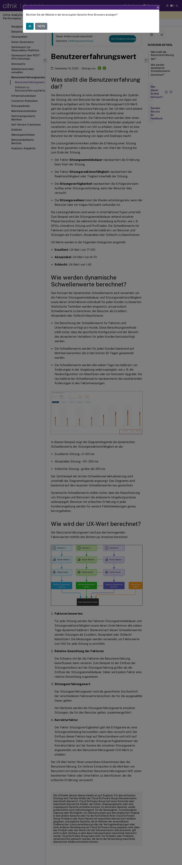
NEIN (41, 26)
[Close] (158, 7)
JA (29, 26)
